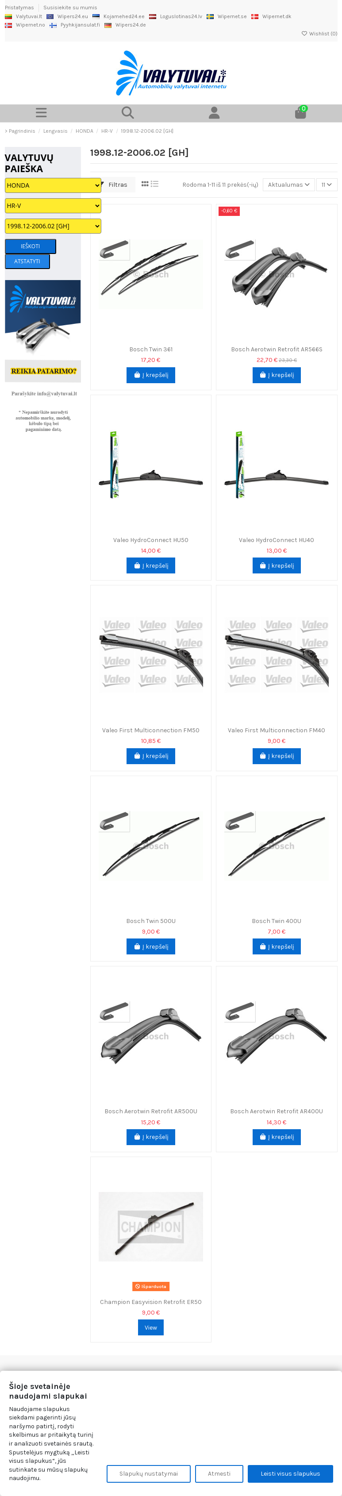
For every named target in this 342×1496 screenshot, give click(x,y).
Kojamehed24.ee (118, 16)
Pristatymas (20, 7)
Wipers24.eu (67, 16)
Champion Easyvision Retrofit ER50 (151, 1302)
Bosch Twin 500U (151, 921)
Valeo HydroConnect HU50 (150, 540)
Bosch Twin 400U (276, 921)
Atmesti (219, 1473)
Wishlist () (319, 34)
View (151, 1327)
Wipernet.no (25, 25)
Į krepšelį (151, 375)
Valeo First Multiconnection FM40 (276, 730)
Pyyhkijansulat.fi (75, 25)
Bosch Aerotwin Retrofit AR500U (150, 1111)
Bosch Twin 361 (151, 349)
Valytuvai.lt (23, 16)
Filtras (112, 184)
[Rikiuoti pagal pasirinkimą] (289, 184)
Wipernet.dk (271, 16)
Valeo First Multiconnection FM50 (151, 730)
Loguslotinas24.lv (175, 16)
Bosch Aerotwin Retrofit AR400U (276, 1111)
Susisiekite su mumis (70, 7)
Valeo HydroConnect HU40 (276, 540)
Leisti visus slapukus (290, 1473)
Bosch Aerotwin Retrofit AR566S (277, 349)
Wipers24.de (125, 25)
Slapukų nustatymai (148, 1473)
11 (327, 184)
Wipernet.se (227, 16)
